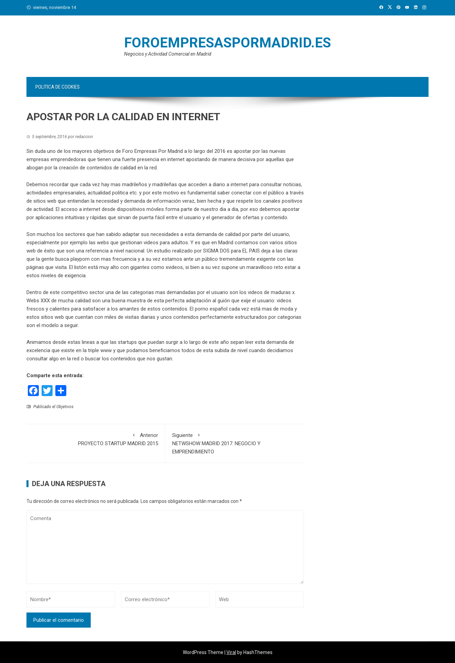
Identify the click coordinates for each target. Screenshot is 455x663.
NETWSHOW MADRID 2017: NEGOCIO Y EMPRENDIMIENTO (234, 443)
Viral (231, 652)
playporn (80, 259)
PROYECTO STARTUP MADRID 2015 (95, 439)
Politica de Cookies (57, 87)
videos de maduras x (271, 292)
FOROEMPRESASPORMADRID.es (227, 43)
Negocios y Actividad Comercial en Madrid (167, 54)
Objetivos (65, 406)
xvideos (174, 267)
